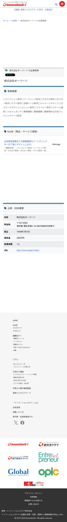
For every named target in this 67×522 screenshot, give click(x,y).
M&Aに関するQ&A (19, 380)
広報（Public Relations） (22, 347)
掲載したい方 (18, 412)
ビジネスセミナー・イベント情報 (25, 374)
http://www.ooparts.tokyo (28, 250)
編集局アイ (17, 336)
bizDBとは (17, 331)
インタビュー (18, 341)
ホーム (6, 21)
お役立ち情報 (18, 372)
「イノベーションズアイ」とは (25, 403)
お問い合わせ (33, 504)
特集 (14, 350)
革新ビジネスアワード (22, 393)
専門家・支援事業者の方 (23, 417)
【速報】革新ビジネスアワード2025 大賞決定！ (33, 10)
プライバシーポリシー (34, 493)
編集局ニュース (18, 338)
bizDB (14, 21)
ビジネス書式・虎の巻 (21, 383)
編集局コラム (18, 344)
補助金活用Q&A (18, 377)
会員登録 (16, 407)
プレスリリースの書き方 (21, 367)
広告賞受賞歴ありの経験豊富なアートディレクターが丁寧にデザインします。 (25, 143)
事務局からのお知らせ (34, 501)
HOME (15, 321)
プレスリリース (19, 364)
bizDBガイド (17, 328)
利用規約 (33, 497)
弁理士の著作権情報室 (22, 388)
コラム (15, 359)
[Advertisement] (33, 43)
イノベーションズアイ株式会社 (19, 511)
